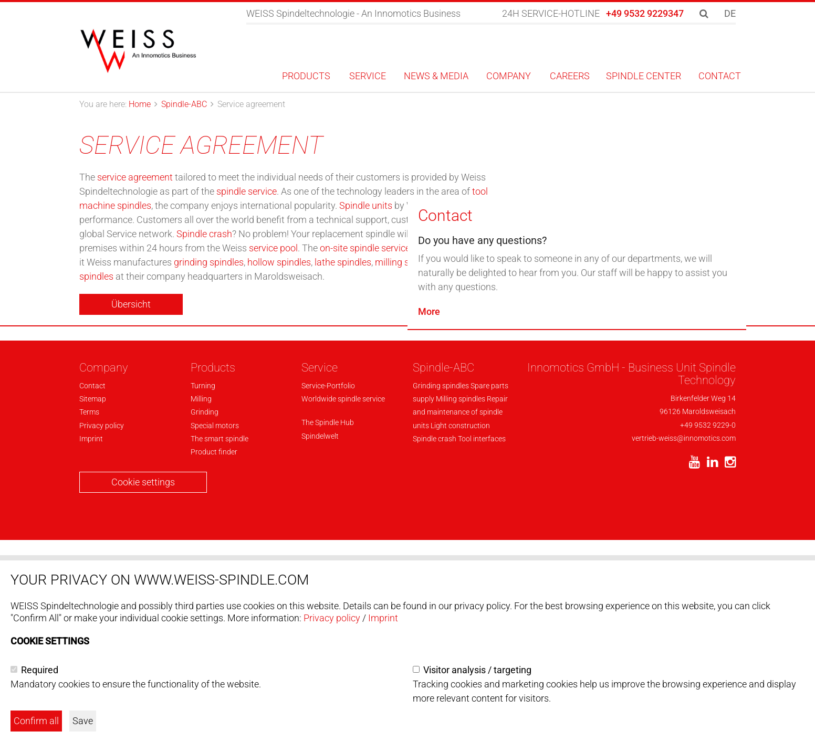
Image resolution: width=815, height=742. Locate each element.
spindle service (246, 191)
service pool (273, 247)
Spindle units (365, 205)
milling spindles (406, 262)
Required (39, 669)
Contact (445, 434)
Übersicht (131, 304)
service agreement (135, 177)
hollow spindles (279, 262)
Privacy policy (332, 617)
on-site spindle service (365, 247)
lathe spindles (343, 262)
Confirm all (36, 720)
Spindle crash (204, 233)
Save (82, 720)
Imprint (383, 617)
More (429, 530)
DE (730, 13)
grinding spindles (209, 262)
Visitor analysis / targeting (477, 669)
